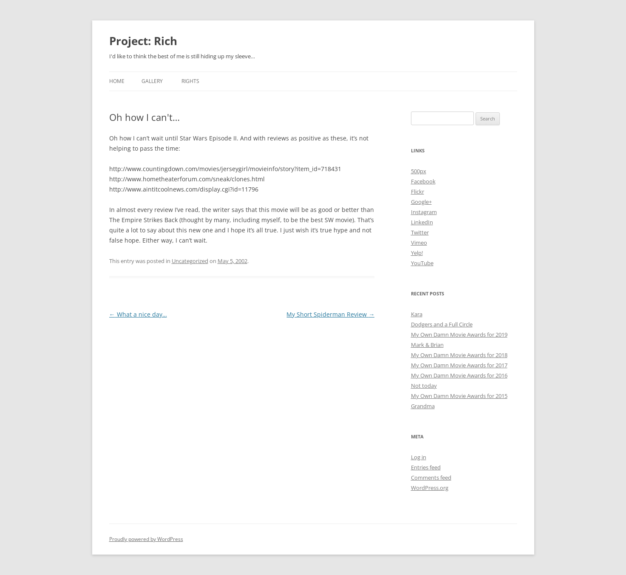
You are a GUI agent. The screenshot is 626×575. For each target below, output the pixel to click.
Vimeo (419, 242)
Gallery (152, 81)
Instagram (424, 212)
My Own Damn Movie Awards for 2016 (459, 375)
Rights (190, 81)
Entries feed (426, 467)
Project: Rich (143, 41)
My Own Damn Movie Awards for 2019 (459, 334)
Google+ (421, 202)
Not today (424, 385)
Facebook (423, 181)
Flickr (417, 191)
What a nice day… (138, 314)
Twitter (420, 232)
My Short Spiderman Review (330, 314)
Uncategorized (190, 261)
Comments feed (431, 477)
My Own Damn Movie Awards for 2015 (459, 396)
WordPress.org (429, 488)
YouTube (422, 263)
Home (117, 81)
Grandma (423, 406)
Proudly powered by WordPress (146, 539)
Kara (416, 314)
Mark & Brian (427, 345)
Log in (418, 457)
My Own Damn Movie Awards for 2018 (459, 355)
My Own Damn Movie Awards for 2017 (459, 365)
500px (418, 171)
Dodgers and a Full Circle (442, 324)
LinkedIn (422, 222)
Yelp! (417, 253)
